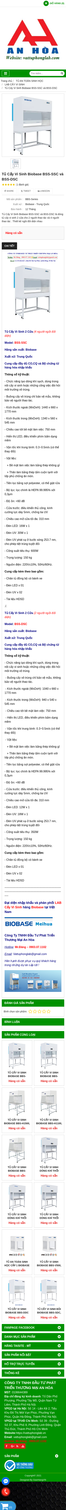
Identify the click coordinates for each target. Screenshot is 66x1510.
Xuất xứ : (18, 204)
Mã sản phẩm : (15, 199)
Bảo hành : (17, 209)
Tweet (26, 191)
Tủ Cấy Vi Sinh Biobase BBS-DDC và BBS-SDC (17, 1313)
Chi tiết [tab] (9, 245)
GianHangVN (39, 1480)
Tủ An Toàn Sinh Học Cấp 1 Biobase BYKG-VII (17, 1265)
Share (9, 191)
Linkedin (44, 191)
